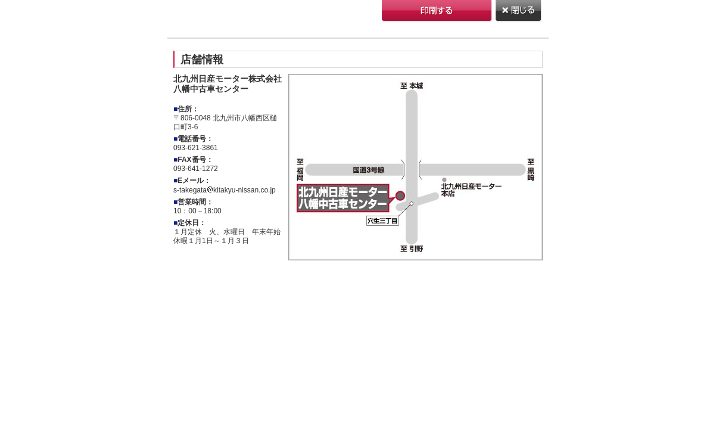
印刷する (437, 11)
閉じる (519, 11)
